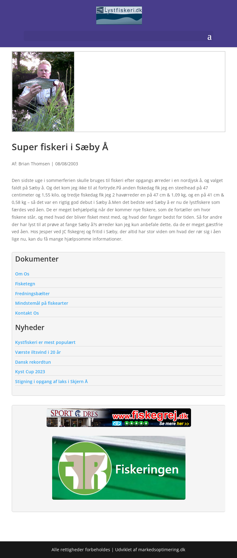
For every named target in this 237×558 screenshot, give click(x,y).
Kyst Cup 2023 (30, 371)
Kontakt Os (27, 313)
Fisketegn (25, 284)
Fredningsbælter (32, 293)
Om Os (22, 274)
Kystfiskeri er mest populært (45, 342)
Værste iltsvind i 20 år (38, 352)
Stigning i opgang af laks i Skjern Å (51, 381)
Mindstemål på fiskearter (41, 303)
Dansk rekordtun (33, 362)
